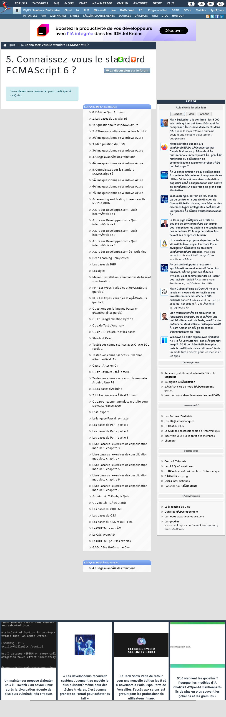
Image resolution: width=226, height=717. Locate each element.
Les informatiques (179, 421)
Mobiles (201, 10)
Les (178, 416)
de (181, 512)
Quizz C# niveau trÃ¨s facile (111, 372)
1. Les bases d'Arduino (107, 389)
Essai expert (100, 412)
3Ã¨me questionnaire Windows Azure (117, 151)
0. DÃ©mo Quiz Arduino (108, 112)
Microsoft (100, 10)
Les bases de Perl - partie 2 (110, 431)
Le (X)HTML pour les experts (111, 541)
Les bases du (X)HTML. (107, 509)
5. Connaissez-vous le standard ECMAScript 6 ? (55, 45)
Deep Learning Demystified (110, 258)
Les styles (98, 271)
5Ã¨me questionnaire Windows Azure (117, 180)
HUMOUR (178, 16)
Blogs (69, 3)
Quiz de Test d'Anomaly (108, 326)
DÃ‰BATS (141, 16)
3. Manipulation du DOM (109, 144)
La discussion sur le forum (127, 70)
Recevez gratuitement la (186, 373)
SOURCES (124, 16)
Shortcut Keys (101, 338)
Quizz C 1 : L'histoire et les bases (113, 332)
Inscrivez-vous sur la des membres (189, 436)
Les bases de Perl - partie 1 (110, 425)
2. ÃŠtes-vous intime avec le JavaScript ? (119, 132)
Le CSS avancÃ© (103, 535)
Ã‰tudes (140, 3)
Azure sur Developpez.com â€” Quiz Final (119, 252)
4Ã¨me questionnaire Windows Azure (117, 163)
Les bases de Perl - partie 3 (110, 438)
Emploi (122, 3)
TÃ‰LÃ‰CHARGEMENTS (99, 16)
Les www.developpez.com (184, 516)
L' (170, 440)
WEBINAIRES (58, 16)
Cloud (68, 10)
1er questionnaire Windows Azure (115, 125)
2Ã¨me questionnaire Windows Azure (117, 138)
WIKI (154, 16)
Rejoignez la (179, 382)
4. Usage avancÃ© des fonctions (113, 157)
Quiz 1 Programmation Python (112, 319)
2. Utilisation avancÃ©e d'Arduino (115, 395)
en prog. (176, 476)
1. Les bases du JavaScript (109, 119)
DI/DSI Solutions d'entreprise (41, 10)
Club (170, 3)
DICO (164, 16)
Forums (20, 3)
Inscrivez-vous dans (192, 395)
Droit (157, 3)
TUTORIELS (30, 16)
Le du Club (177, 507)
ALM (86, 10)
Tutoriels (40, 3)
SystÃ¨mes (217, 10)
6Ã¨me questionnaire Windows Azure (117, 187)
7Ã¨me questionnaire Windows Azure (117, 193)
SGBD (175, 10)
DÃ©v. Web (127, 10)
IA (77, 10)
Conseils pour (180, 486)
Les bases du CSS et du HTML (112, 522)
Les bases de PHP (104, 265)
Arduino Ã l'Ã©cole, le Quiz (110, 497)
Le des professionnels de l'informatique (192, 431)
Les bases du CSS (104, 516)
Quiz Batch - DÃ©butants (109, 503)
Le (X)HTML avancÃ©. (107, 528)
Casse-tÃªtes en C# (105, 366)
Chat (82, 3)
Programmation (157, 10)
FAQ (56, 3)
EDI (141, 10)
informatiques (177, 481)
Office (187, 10)
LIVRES (74, 16)
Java (113, 10)
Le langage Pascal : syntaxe (110, 419)
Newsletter (102, 3)
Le (169, 426)
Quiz (12, 45)
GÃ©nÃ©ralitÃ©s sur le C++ (111, 548)
